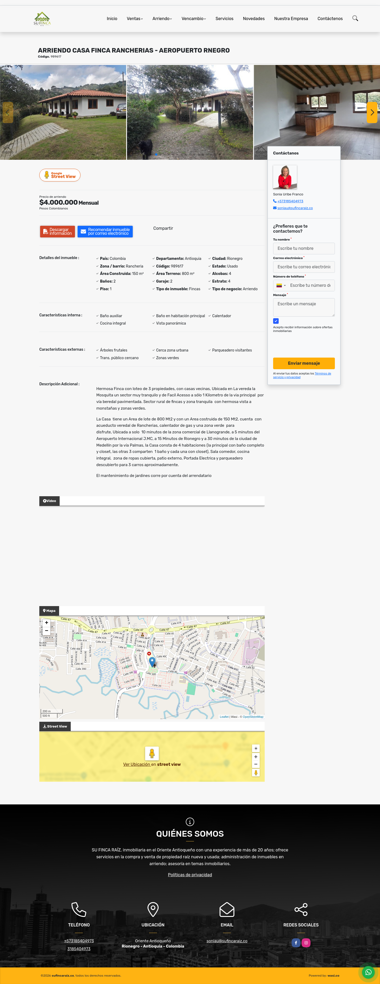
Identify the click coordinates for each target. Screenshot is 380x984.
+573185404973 (290, 201)
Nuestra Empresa (291, 18)
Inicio (112, 18)
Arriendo (161, 18)
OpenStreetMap (253, 716)
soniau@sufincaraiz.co (295, 208)
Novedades (254, 18)
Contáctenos (330, 18)
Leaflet (224, 716)
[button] (156, 154)
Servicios (225, 18)
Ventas (133, 18)
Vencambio (192, 18)
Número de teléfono (289, 276)
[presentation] (302, 340)
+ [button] (46, 623)
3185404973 (79, 948)
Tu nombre (282, 239)
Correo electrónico (289, 258)
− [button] (46, 631)
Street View (60, 175)
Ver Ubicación (137, 764)
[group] (63, 112)
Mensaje (280, 295)
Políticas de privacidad (190, 874)
